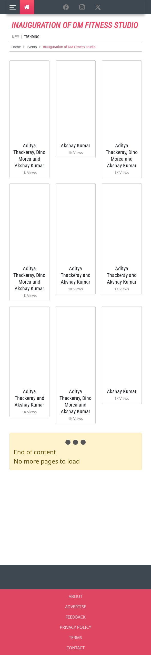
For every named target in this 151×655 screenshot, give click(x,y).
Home (16, 46)
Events (32, 46)
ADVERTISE (75, 607)
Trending (31, 37)
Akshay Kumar (75, 145)
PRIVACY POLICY (75, 627)
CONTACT (75, 648)
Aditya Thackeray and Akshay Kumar (75, 275)
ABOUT (76, 596)
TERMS (75, 637)
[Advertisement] (78, 516)
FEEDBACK (75, 617)
